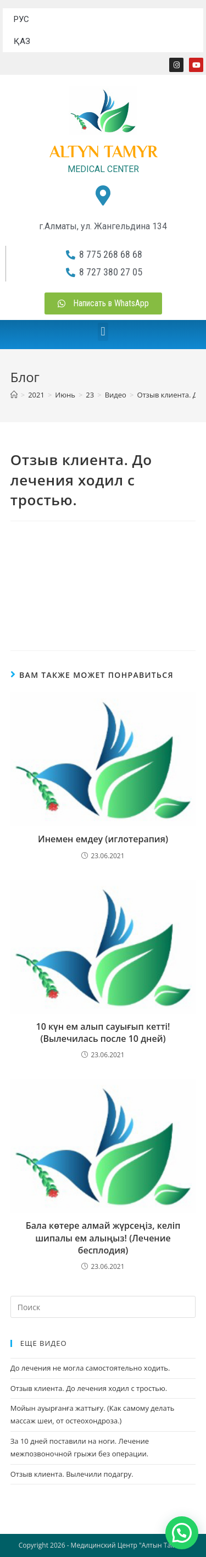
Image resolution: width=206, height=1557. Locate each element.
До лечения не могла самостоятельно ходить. (90, 1368)
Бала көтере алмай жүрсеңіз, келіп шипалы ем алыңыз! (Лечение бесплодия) (103, 1237)
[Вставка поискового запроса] (103, 1307)
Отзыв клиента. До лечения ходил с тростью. (88, 1388)
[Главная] (14, 395)
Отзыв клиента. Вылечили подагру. (71, 1474)
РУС (21, 19)
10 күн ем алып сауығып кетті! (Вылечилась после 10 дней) (103, 1032)
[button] (103, 332)
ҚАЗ (22, 41)
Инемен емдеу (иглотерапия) (103, 839)
